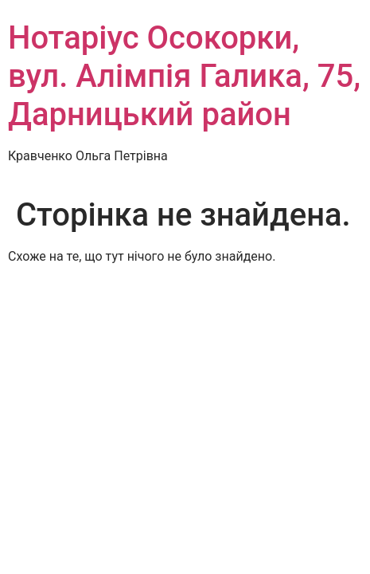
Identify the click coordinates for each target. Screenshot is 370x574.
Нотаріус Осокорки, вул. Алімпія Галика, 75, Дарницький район (184, 76)
